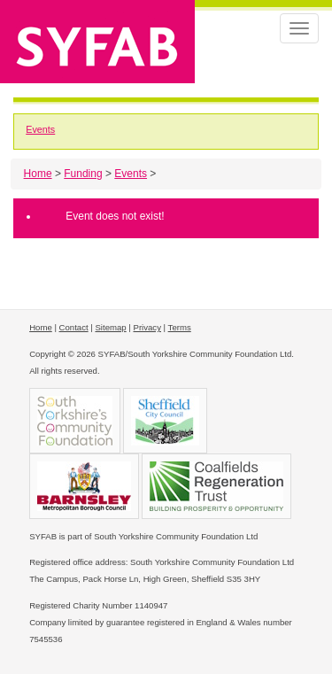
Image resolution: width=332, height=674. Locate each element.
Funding (83, 173)
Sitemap (110, 327)
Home (38, 173)
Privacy (147, 327)
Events (40, 129)
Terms (179, 327)
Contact (74, 327)
